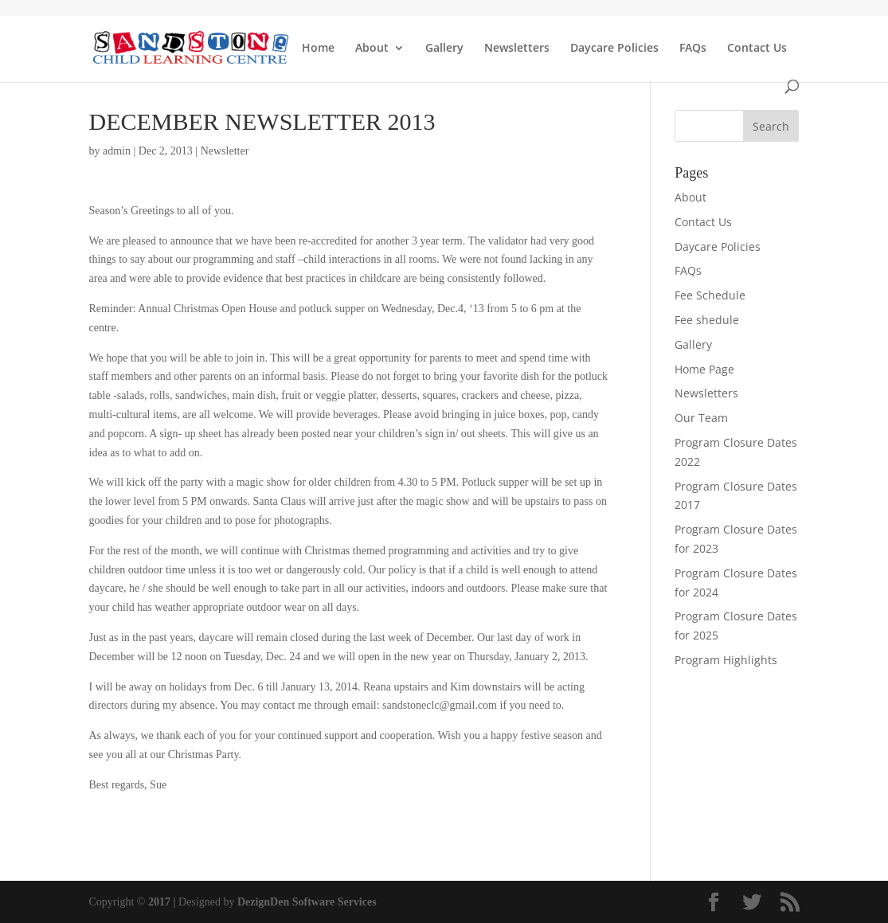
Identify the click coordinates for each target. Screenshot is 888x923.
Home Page (704, 369)
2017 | (162, 902)
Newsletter (225, 151)
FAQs (692, 48)
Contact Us (757, 48)
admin (117, 151)
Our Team (701, 417)
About (372, 48)
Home (318, 48)
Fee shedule (707, 319)
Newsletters (517, 48)
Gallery (444, 48)
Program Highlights (726, 659)
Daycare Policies (614, 48)
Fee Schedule (710, 295)
